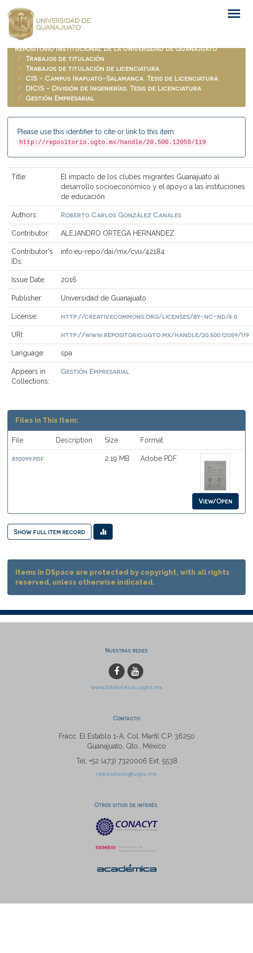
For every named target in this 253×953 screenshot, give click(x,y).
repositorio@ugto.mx (126, 773)
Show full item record (49, 531)
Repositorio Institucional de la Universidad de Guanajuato (116, 48)
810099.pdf (28, 458)
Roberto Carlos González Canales (121, 214)
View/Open (215, 500)
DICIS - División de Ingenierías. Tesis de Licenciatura (113, 88)
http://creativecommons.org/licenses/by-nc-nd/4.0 (149, 316)
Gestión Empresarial (60, 98)
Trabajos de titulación (65, 58)
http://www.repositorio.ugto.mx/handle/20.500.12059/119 (155, 334)
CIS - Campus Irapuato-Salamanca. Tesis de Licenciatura (122, 78)
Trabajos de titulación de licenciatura (92, 68)
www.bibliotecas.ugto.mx (126, 687)
